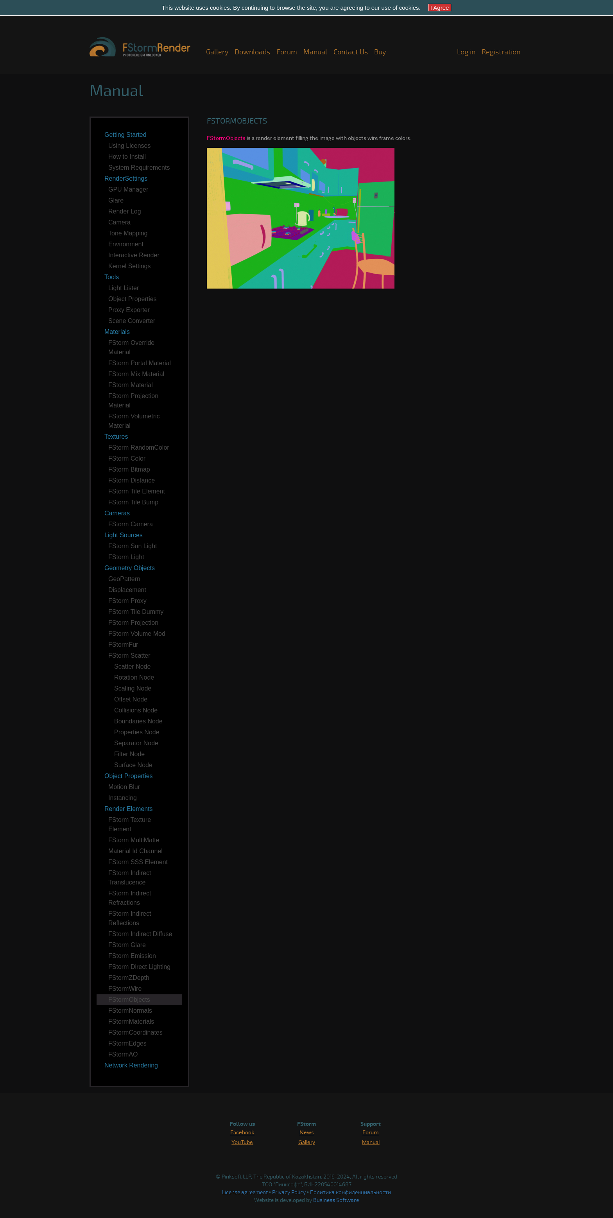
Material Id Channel (135, 851)
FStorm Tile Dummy (135, 611)
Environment (125, 244)
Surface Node (133, 765)
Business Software (336, 1200)
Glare (116, 200)
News (306, 1132)
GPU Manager (128, 189)
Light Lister (123, 288)
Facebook (242, 1132)
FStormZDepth (128, 977)
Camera (119, 222)
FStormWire (125, 988)
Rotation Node (134, 677)
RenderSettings (125, 178)
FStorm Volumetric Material (134, 421)
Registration (501, 52)
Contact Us (350, 52)
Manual (315, 52)
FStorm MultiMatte (134, 840)
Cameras (117, 513)
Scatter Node (132, 666)
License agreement (245, 1192)
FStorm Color (126, 458)
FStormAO (123, 1054)
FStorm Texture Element (129, 824)
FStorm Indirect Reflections (129, 918)
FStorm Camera (130, 524)
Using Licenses (129, 145)
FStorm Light (126, 557)
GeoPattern (124, 579)
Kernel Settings (129, 266)
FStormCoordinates (135, 1032)
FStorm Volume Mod (136, 633)
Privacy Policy (289, 1192)
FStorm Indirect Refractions (129, 898)
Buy (380, 52)
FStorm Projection (133, 622)
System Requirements (139, 167)
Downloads (252, 52)
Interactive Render (134, 255)
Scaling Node (132, 688)
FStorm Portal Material (139, 363)
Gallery (217, 52)
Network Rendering (131, 1065)
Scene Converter (131, 321)
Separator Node (136, 743)
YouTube (242, 1142)
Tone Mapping (128, 233)
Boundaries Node (138, 721)
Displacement (127, 590)
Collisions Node (136, 710)
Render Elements (128, 808)
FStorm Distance (131, 480)
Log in (466, 52)
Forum (286, 52)
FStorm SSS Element (138, 862)
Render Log (124, 211)
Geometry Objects (129, 568)
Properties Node (137, 732)
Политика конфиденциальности (350, 1192)
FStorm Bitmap (129, 469)
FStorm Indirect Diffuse (140, 934)
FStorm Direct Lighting (139, 966)
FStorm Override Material (131, 347)
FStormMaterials (131, 1021)
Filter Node (129, 754)
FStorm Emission (132, 956)
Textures (116, 436)
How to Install (127, 156)
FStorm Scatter (129, 655)
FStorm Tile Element (136, 491)
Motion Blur (124, 787)
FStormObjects (129, 999)
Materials (117, 331)
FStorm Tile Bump (133, 502)
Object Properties (132, 299)
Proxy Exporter (129, 310)
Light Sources (123, 535)
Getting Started (125, 134)
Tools (111, 277)
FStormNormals (130, 1010)
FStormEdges (127, 1043)
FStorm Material (130, 385)
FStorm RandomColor (138, 447)
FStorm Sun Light (132, 546)
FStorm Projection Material (133, 401)
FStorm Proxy (127, 600)
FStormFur (123, 644)
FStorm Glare (127, 945)
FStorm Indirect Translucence (129, 878)
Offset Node (130, 699)
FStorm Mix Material (136, 374)
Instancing (122, 798)
